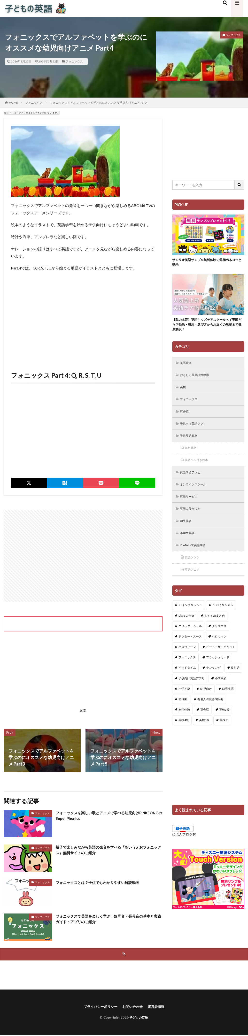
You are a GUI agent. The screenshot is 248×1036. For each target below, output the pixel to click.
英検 (183, 391)
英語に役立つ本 (192, 517)
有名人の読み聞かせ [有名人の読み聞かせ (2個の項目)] (210, 710)
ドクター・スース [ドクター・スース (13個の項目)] (190, 647)
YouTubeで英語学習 (195, 555)
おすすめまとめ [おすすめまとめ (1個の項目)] (214, 626)
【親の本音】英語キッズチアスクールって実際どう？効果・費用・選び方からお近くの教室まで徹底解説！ (206, 326)
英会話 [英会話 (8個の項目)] (204, 720)
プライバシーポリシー (97, 1007)
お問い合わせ (133, 1007)
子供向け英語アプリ (195, 429)
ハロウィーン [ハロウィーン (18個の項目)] (187, 658)
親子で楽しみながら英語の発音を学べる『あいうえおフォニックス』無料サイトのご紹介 (108, 851)
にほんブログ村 (184, 845)
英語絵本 (187, 366)
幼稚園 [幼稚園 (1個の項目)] (182, 710)
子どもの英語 (138, 1018)
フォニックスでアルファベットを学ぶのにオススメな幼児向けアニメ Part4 (98, 102)
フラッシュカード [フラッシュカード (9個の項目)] (217, 668)
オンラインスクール (195, 492)
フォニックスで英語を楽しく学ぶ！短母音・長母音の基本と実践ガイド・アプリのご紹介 (108, 920)
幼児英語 (187, 530)
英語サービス (190, 505)
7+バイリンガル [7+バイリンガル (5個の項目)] (222, 616)
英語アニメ (193, 580)
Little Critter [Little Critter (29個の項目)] (186, 626)
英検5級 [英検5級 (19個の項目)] (204, 731)
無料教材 (192, 454)
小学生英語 (188, 542)
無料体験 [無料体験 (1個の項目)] (184, 720)
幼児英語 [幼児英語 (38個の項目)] (228, 699)
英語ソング (193, 568)
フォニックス (74, 61)
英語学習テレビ (192, 479)
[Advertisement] (83, 322)
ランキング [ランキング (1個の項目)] (213, 679)
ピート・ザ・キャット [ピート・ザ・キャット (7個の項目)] (220, 658)
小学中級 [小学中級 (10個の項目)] (220, 689)
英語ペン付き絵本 (198, 467)
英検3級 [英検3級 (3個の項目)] (224, 720)
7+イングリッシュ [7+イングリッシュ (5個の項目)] (190, 616)
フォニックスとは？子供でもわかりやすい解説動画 (106, 882)
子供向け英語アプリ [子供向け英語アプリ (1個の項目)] (191, 689)
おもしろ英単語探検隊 (197, 379)
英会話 (185, 416)
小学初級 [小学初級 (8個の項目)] (184, 699)
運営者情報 (160, 1007)
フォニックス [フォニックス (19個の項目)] (187, 668)
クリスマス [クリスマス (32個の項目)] (219, 637)
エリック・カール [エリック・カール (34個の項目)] (190, 637)
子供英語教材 (190, 442)
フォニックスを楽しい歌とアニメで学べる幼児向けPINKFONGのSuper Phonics (106, 816)
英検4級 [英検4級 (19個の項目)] (183, 731)
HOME (13, 102)
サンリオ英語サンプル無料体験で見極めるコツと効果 (206, 263)
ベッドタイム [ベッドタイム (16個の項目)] (187, 679)
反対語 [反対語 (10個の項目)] (235, 679)
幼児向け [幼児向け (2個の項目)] (206, 699)
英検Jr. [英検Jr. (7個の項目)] (224, 731)
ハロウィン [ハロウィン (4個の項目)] (219, 647)
